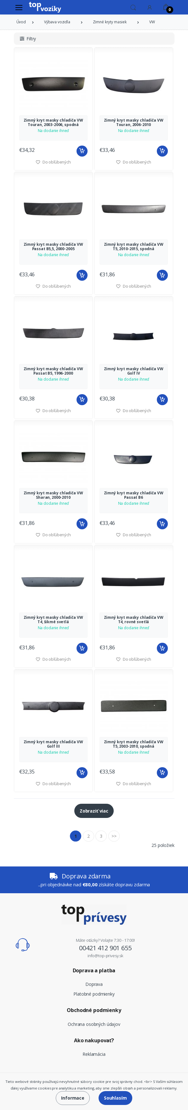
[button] (133, 7)
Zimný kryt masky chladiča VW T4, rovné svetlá (133, 619)
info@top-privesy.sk (105, 955)
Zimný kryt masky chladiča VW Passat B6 (133, 495)
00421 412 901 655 (105, 948)
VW (152, 22)
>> (114, 836)
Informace (72, 1098)
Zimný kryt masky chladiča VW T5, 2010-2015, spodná (133, 246)
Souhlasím (115, 1098)
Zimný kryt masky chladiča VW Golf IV (133, 371)
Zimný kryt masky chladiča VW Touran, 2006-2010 (133, 122)
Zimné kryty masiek (110, 22)
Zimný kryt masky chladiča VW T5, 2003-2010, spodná (133, 744)
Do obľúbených (133, 162)
